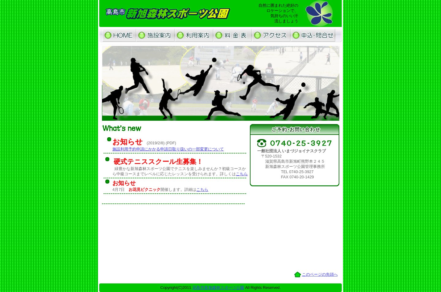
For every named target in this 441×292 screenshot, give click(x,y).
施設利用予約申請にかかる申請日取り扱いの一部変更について (168, 149)
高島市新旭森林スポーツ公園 (218, 287)
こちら (242, 174)
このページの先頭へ (320, 274)
